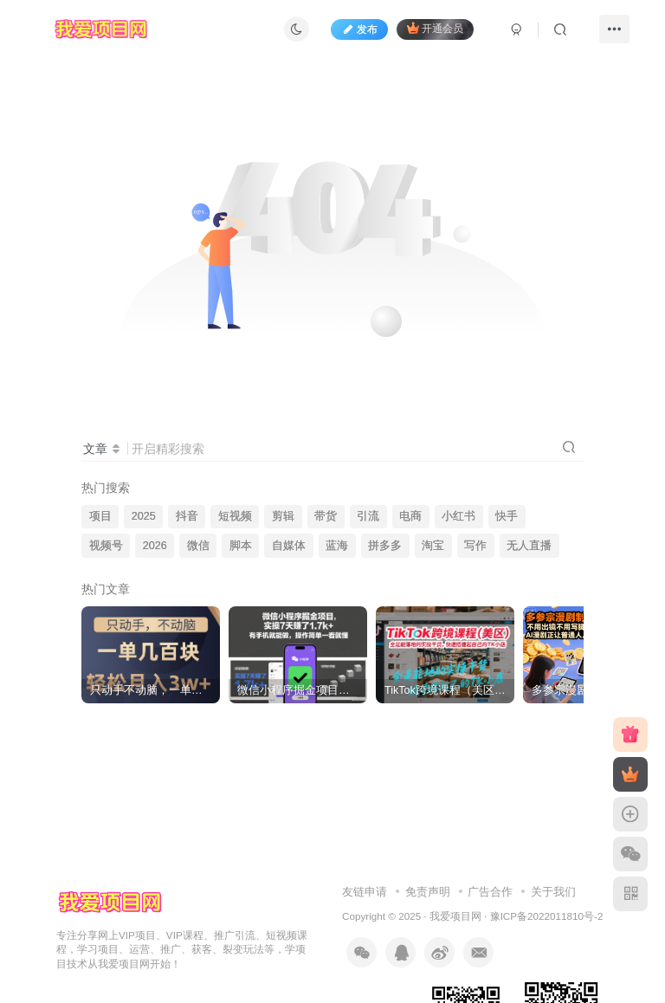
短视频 (235, 516)
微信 (198, 546)
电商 (410, 516)
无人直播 (529, 546)
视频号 (106, 546)
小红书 (458, 516)
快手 (506, 516)
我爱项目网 (455, 916)
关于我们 (553, 891)
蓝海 (337, 546)
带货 (325, 516)
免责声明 (427, 891)
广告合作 (490, 891)
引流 (368, 516)
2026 (155, 546)
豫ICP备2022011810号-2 (547, 916)
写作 (475, 546)
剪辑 (283, 516)
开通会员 (435, 28)
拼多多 (385, 546)
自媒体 (289, 546)
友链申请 (364, 891)
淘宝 (433, 546)
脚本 (240, 546)
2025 (144, 516)
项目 (100, 516)
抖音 (187, 516)
